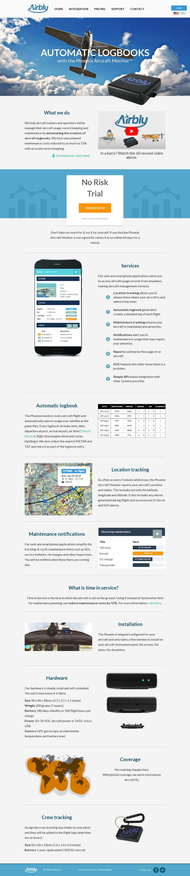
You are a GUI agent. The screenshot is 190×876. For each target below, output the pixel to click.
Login (179, 7)
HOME (58, 9)
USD (180, 13)
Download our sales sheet (71, 155)
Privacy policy (105, 869)
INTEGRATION (78, 9)
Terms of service (87, 869)
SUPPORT (117, 9)
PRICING (99, 9)
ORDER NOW (95, 208)
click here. (155, 603)
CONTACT (137, 9)
